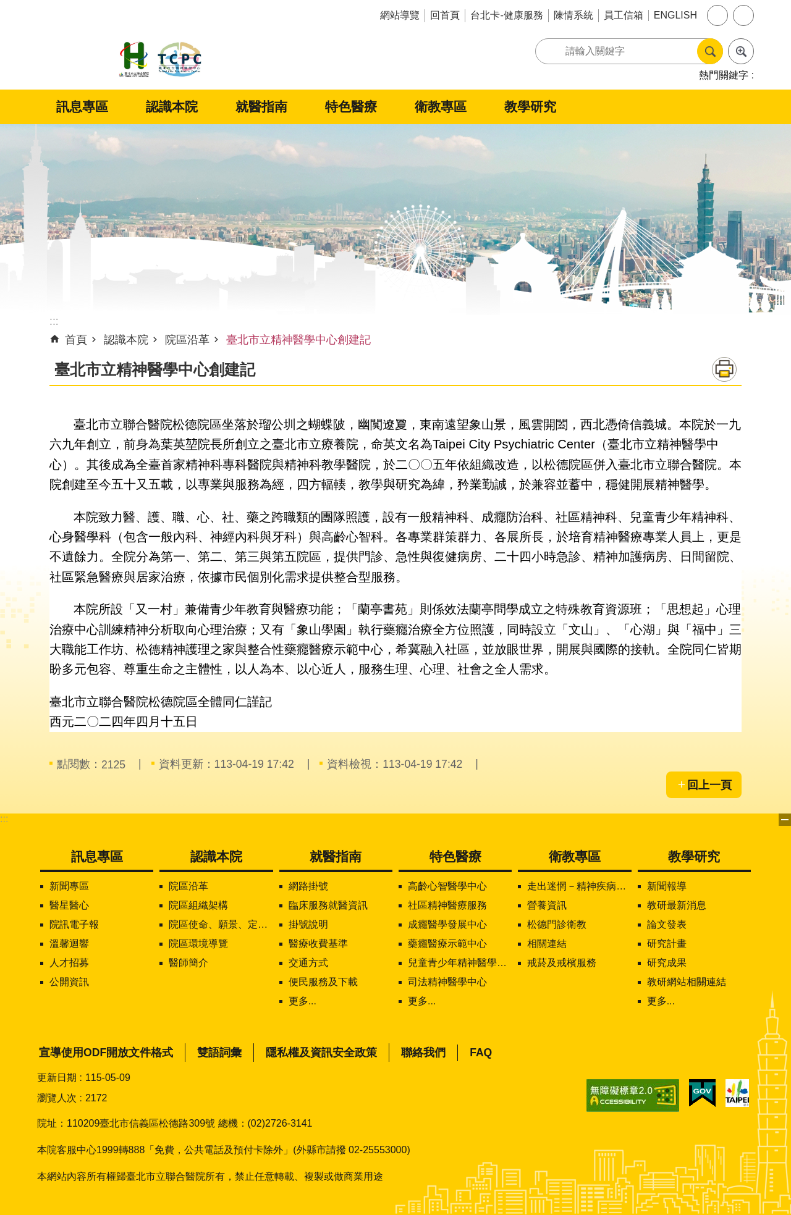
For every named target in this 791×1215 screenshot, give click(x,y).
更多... (302, 1001)
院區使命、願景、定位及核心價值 (221, 924)
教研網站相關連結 (686, 982)
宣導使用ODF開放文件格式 (106, 1052)
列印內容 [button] (724, 369)
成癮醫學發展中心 (447, 924)
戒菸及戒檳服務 (561, 962)
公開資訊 (69, 982)
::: (4, 819)
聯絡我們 (423, 1052)
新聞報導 (667, 886)
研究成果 (667, 962)
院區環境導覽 (198, 943)
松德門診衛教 (556, 924)
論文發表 (667, 924)
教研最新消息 (676, 905)
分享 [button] (743, 15)
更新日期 (57, 1077)
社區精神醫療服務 (447, 905)
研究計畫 (667, 943)
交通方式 (308, 962)
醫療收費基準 (318, 943)
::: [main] (54, 321)
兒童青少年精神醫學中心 (460, 962)
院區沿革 (187, 340)
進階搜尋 (741, 51)
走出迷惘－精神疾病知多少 (579, 886)
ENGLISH (675, 15)
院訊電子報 (74, 924)
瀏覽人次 (57, 1098)
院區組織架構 (198, 905)
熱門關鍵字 (723, 75)
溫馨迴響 (69, 943)
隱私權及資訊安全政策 (321, 1052)
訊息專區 (82, 106)
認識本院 (172, 106)
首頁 (76, 340)
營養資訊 (547, 905)
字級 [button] (717, 15)
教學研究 (530, 106)
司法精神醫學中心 (447, 982)
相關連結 (547, 943)
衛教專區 (441, 106)
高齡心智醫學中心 (447, 886)
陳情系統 (573, 15)
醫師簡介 (188, 962)
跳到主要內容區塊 (6, 6)
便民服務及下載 (323, 982)
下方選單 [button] (785, 820)
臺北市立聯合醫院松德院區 (160, 60)
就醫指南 (261, 106)
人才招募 (69, 962)
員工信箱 (623, 15)
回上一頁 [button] (709, 785)
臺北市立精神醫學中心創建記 (298, 340)
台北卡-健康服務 (506, 15)
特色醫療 (351, 106)
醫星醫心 (69, 905)
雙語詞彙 (219, 1052)
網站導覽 (400, 15)
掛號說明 (308, 924)
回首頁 (445, 15)
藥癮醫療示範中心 (447, 943)
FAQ (481, 1052)
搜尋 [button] (710, 51)
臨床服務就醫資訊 (328, 905)
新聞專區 (69, 886)
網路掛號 (308, 886)
